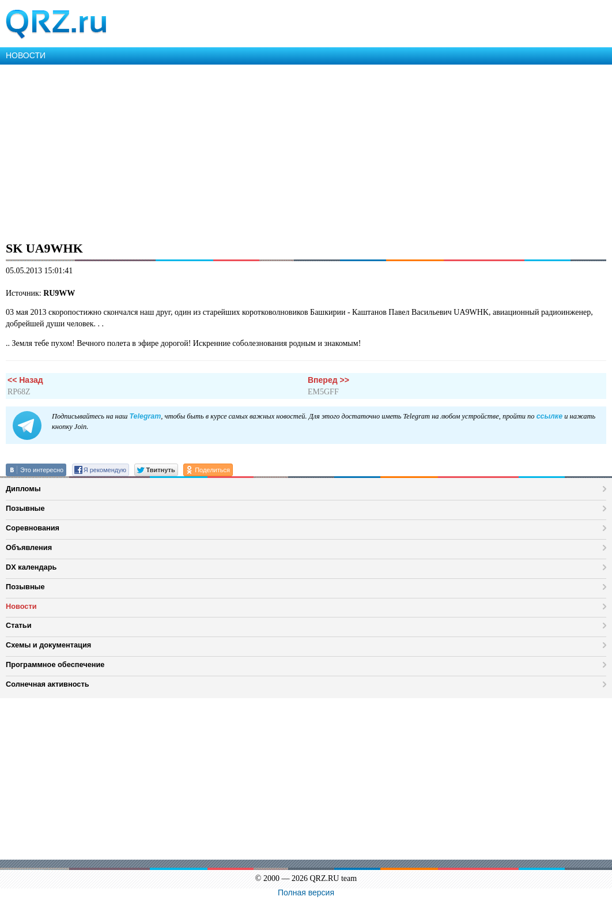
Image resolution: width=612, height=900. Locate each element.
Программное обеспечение (55, 664)
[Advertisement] (306, 151)
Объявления (29, 547)
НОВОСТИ (26, 55)
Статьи (19, 625)
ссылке (549, 416)
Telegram (145, 416)
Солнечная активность (47, 684)
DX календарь (31, 567)
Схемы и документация (48, 645)
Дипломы (23, 488)
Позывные (25, 508)
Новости (21, 606)
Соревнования (32, 528)
